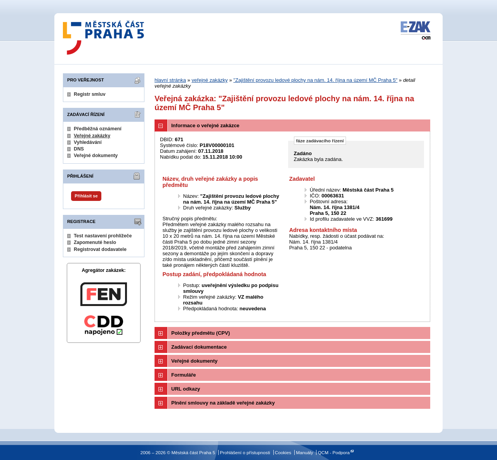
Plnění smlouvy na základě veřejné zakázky (223, 403)
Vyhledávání (88, 142)
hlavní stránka (170, 80)
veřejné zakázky (209, 80)
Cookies (283, 452)
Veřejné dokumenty (96, 155)
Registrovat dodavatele (100, 249)
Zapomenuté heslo (95, 242)
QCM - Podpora (334, 452)
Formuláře (183, 375)
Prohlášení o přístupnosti (245, 452)
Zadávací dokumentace (199, 347)
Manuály (304, 452)
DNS (79, 149)
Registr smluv (90, 94)
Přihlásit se (86, 196)
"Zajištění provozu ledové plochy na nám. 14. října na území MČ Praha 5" (315, 80)
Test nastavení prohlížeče (103, 236)
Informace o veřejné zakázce (205, 125)
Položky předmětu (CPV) (200, 333)
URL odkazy (185, 389)
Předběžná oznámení (98, 128)
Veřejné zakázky (92, 135)
